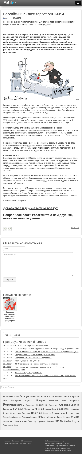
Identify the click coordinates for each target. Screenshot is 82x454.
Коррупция (30, 405)
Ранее (8, 335)
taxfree (6, 18)
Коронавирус (13, 404)
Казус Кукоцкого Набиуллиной (27, 361)
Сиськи (44, 417)
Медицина (29, 409)
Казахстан (53, 400)
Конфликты (74, 400)
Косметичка (41, 405)
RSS (29, 443)
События (52, 417)
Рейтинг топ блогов (52, 441)
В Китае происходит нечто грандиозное (31, 345)
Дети (46, 396)
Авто (10, 396)
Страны (66, 417)
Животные (59, 396)
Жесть (51, 396)
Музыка (48, 409)
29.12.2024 (17, 18)
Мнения (39, 408)
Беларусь (24, 396)
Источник (75, 228)
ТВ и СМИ (75, 417)
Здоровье (74, 396)
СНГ (39, 417)
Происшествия (58, 413)
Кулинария (64, 404)
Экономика (8, 425)
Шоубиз (67, 421)
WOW (5, 396)
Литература (7, 409)
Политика (36, 413)
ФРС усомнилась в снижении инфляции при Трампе (36, 364)
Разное (6, 417)
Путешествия (72, 413)
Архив (17, 335)
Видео (40, 396)
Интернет (16, 400)
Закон (66, 396)
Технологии (20, 421)
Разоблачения (15, 417)
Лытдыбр (18, 409)
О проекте (15, 441)
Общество (63, 408)
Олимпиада (74, 409)
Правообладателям (11, 443)
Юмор (16, 425)
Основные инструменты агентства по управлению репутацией (10, 309)
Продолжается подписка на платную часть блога (35, 355)
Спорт (60, 417)
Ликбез (75, 404)
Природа (47, 413)
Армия (16, 396)
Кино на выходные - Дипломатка (28, 373)
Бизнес (33, 396)
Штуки (75, 421)
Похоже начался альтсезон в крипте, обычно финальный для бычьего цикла (46, 352)
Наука (54, 409)
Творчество (7, 421)
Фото (59, 421)
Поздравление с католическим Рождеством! (33, 358)
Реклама (26, 417)
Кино (64, 400)
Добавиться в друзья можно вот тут (30, 208)
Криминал (53, 405)
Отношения (15, 413)
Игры (5, 400)
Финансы (50, 421)
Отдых (6, 413)
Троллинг (42, 421)
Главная (7, 441)
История (40, 400)
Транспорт (32, 421)
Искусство (29, 400)
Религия (33, 417)
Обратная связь (26, 441)
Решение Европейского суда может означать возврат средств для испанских (47, 348)
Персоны (26, 413)
